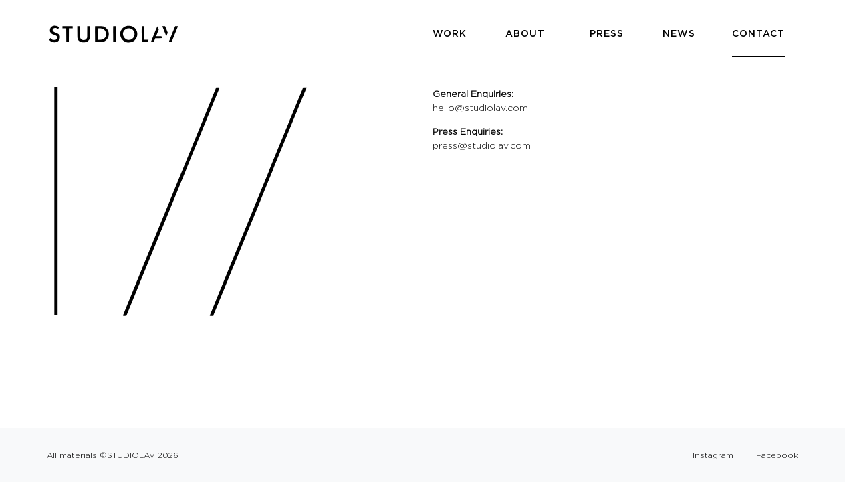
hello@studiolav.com (480, 107)
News (678, 33)
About (525, 33)
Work (450, 33)
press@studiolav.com (482, 145)
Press (607, 33)
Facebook (777, 455)
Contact (758, 33)
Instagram (713, 455)
